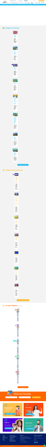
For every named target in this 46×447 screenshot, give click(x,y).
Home (25, 2)
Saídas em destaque (36, 4)
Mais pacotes (36, 397)
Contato (39, 2)
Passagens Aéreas (29, 4)
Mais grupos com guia (23, 387)
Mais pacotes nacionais (23, 164)
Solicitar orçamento (9, 413)
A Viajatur (28, 2)
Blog (36, 2)
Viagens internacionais (12, 4)
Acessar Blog (29, 414)
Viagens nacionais (5, 4)
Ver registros (8, 428)
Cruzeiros (24, 4)
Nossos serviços (32, 2)
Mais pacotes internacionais (23, 300)
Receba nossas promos (41, 0)
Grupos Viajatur (19, 4)
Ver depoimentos (30, 428)
